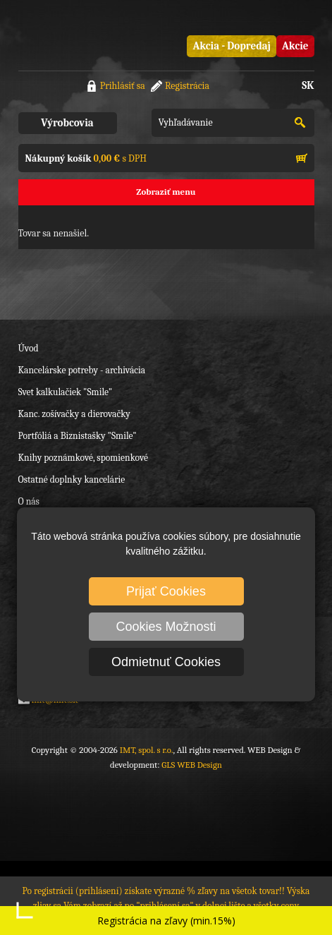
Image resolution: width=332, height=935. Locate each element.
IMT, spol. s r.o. (74, 35)
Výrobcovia (67, 122)
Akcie (295, 46)
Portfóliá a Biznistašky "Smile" (77, 435)
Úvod (28, 348)
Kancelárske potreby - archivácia (82, 370)
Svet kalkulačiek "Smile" (65, 392)
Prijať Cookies (166, 591)
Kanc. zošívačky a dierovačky (74, 414)
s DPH (86, 158)
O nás (28, 501)
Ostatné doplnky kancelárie (71, 479)
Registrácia (187, 86)
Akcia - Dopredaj (231, 46)
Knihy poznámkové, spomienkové (83, 457)
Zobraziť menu (165, 191)
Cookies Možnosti (166, 627)
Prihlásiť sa (122, 86)
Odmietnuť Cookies (166, 662)
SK (308, 85)
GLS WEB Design (191, 764)
